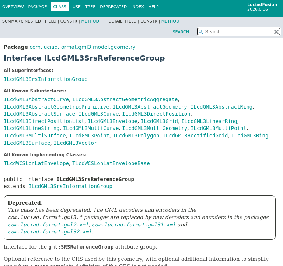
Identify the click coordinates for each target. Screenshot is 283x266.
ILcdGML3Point (89, 136)
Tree (90, 6)
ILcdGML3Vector (75, 143)
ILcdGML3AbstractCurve (36, 99)
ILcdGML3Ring (249, 136)
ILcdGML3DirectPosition (156, 114)
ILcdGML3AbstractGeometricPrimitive (56, 107)
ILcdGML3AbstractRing (222, 107)
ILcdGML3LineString (32, 128)
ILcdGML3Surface (27, 143)
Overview (13, 6)
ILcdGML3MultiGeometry (154, 128)
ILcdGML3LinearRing (209, 121)
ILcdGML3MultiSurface (35, 136)
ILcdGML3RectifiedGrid (195, 136)
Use (77, 6)
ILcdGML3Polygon (136, 136)
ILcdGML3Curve (98, 114)
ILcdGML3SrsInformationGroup (46, 79)
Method (90, 21)
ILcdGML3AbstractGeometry (149, 107)
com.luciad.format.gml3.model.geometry (82, 47)
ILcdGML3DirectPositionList (44, 121)
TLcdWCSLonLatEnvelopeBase (111, 163)
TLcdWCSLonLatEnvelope (36, 163)
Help (154, 6)
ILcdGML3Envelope (112, 121)
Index (137, 6)
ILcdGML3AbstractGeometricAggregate (125, 99)
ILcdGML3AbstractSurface (39, 114)
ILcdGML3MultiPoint (219, 128)
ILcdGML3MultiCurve (91, 128)
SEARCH (180, 32)
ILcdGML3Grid (159, 121)
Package (37, 6)
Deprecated (113, 6)
